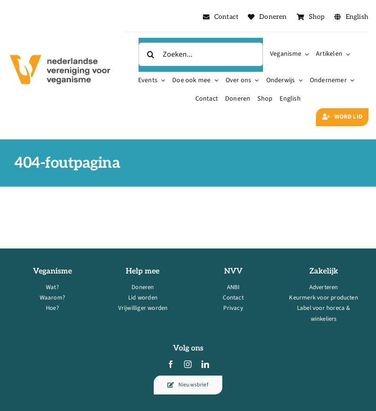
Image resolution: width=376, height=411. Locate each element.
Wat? (52, 287)
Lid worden (142, 297)
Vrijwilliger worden (143, 308)
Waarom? (52, 297)
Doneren (142, 287)
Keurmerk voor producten (323, 297)
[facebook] (171, 364)
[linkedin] (205, 364)
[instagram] (188, 364)
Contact (233, 297)
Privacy (233, 308)
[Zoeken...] (201, 54)
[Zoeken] (150, 54)
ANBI (233, 287)
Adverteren (323, 287)
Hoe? (52, 308)
